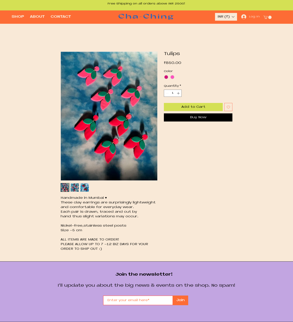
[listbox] (226, 17)
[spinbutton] (172, 93)
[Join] (180, 300)
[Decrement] (166, 93)
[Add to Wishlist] (228, 107)
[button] (226, 17)
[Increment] (178, 93)
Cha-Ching (146, 16)
